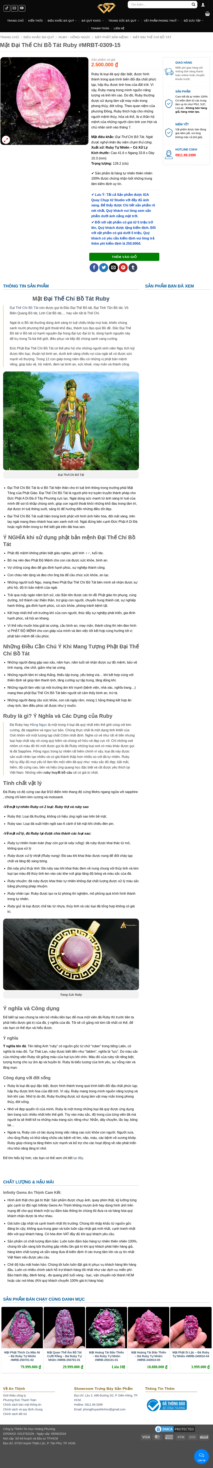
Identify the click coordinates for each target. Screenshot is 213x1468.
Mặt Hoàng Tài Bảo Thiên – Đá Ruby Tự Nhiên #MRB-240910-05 (148, 1356)
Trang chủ (9, 37)
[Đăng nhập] (203, 4)
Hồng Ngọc (38, 725)
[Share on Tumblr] (133, 267)
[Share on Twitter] (103, 267)
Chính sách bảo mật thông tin (22, 1404)
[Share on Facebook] (94, 267)
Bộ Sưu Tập (194, 21)
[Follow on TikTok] (7, 8)
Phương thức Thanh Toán (19, 1400)
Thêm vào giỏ (124, 257)
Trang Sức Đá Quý (123, 21)
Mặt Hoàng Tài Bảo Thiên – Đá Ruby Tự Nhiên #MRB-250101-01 (106, 1356)
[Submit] (193, 4)
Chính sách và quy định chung (22, 1409)
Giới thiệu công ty (14, 1395)
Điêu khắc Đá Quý (62, 21)
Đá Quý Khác (93, 21)
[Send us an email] (14, 8)
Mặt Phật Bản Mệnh (111, 37)
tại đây (78, 1158)
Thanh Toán (100, 28)
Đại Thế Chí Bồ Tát (69, 298)
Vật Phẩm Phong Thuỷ (161, 21)
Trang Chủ (15, 20)
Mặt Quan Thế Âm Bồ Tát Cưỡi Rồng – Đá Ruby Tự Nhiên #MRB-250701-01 (64, 1356)
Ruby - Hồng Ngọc (74, 37)
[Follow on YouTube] (22, 8)
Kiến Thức (35, 20)
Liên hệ (119, 28)
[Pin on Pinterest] (123, 267)
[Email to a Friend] (113, 267)
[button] (207, 13)
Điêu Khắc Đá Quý (39, 37)
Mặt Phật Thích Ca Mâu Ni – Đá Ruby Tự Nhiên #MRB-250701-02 (22, 1356)
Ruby (102, 298)
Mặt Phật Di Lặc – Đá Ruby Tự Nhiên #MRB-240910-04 (190, 1354)
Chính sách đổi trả (15, 1414)
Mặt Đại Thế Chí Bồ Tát (152, 37)
